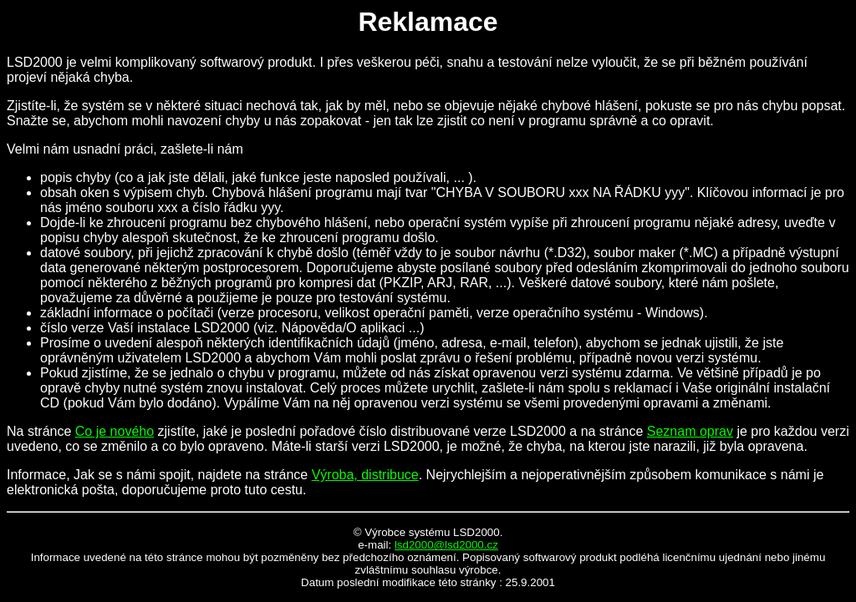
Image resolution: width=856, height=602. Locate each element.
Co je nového (114, 431)
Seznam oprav (690, 431)
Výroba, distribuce (365, 475)
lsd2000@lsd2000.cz (446, 545)
